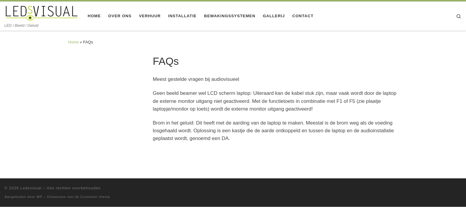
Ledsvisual (31, 188)
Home (73, 42)
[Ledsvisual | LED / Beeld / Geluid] (41, 12)
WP (39, 197)
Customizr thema (95, 197)
